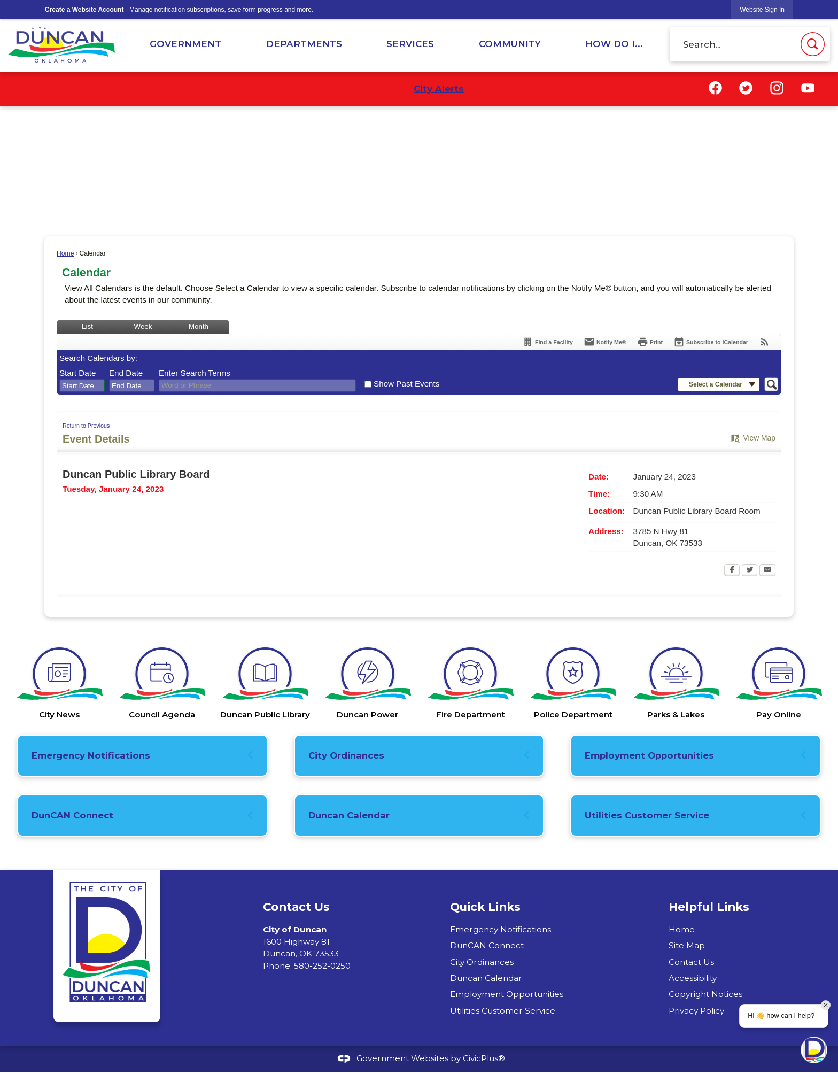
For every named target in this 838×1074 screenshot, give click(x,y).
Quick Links (485, 907)
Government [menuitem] (185, 43)
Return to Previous (86, 425)
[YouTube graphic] (807, 88)
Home (65, 253)
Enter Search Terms (194, 372)
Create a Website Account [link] (84, 9)
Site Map (687, 945)
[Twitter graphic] (745, 88)
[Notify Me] (605, 341)
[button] (813, 44)
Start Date (77, 372)
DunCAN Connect (72, 815)
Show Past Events (406, 383)
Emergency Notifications (91, 755)
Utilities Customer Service (647, 815)
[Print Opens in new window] (650, 341)
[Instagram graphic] (776, 88)
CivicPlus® (484, 1058)
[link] (762, 9)
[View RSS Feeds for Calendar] (764, 341)
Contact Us (691, 962)
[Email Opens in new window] (767, 571)
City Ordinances (346, 755)
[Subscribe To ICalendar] (710, 341)
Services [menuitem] (410, 43)
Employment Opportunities (649, 755)
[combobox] (82, 385)
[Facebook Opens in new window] (732, 571)
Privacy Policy (696, 1011)
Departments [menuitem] (304, 43)
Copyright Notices (705, 994)
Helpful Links (709, 907)
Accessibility (693, 978)
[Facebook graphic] (715, 88)
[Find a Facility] (547, 341)
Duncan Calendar (349, 815)
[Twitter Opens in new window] (749, 571)
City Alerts (439, 88)
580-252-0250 (322, 966)
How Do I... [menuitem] (614, 43)
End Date (126, 372)
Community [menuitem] (510, 43)
